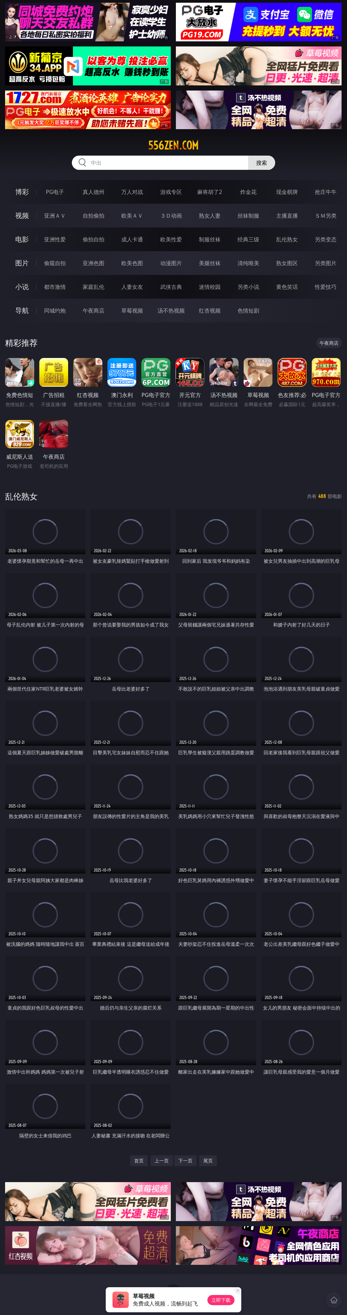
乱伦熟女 (287, 239)
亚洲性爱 (55, 239)
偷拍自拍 (93, 239)
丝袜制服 (248, 215)
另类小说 (248, 287)
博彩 (22, 191)
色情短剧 (248, 310)
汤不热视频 (171, 310)
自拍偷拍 (93, 215)
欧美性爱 (171, 239)
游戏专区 (171, 192)
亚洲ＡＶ (55, 215)
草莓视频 (132, 310)
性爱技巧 (325, 287)
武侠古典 (171, 287)
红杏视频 (210, 310)
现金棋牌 (287, 192)
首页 (139, 1160)
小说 (22, 286)
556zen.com (173, 145)
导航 (22, 310)
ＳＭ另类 (325, 215)
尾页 (208, 1160)
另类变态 (325, 239)
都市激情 (55, 287)
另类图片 (325, 263)
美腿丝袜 (210, 263)
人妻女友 (132, 287)
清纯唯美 (248, 263)
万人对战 (132, 192)
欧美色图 (132, 263)
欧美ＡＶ (132, 215)
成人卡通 (132, 239)
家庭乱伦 (93, 287)
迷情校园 (210, 287)
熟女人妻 (210, 215)
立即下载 (220, 1300)
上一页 (162, 1160)
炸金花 (248, 192)
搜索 (261, 162)
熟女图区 (287, 263)
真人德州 (93, 192)
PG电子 (55, 192)
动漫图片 (171, 263)
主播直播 (287, 215)
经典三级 (248, 239)
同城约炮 (55, 310)
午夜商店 (93, 310)
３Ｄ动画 (171, 215)
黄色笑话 (287, 287)
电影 (22, 239)
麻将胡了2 (209, 192)
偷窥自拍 (55, 263)
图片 (22, 262)
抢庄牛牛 (325, 192)
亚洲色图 (93, 263)
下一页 (185, 1160)
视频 (22, 215)
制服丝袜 (210, 239)
